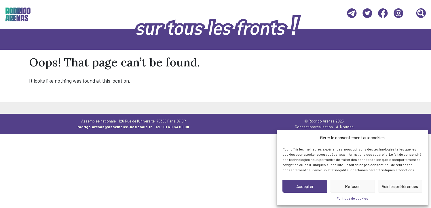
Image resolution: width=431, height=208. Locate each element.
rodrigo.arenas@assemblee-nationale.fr (114, 127)
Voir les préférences (400, 186)
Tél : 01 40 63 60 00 (172, 127)
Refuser (352, 186)
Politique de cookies (352, 198)
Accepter (305, 186)
